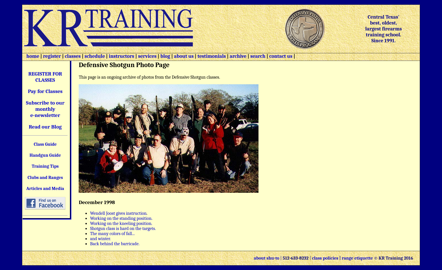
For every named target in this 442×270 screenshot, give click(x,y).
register (52, 56)
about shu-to (267, 258)
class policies (325, 258)
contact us (280, 56)
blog (165, 56)
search (257, 56)
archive (238, 56)
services (147, 56)
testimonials (212, 56)
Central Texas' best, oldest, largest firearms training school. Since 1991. (383, 29)
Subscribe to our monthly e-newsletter (45, 109)
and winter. (100, 238)
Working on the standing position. (121, 218)
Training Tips (45, 166)
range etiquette (357, 258)
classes (72, 56)
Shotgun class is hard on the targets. (123, 228)
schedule (95, 56)
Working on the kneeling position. (121, 223)
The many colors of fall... (112, 233)
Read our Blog (45, 127)
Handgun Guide (45, 155)
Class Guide (45, 144)
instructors (121, 56)
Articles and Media (45, 188)
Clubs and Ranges (45, 177)
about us (183, 56)
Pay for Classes (45, 91)
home (32, 56)
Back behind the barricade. (114, 243)
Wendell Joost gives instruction (118, 213)
